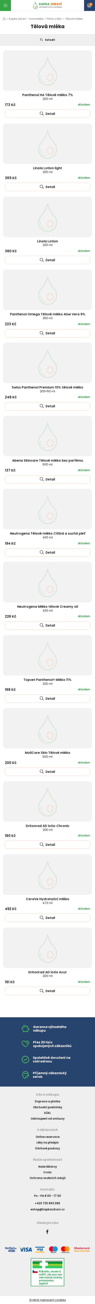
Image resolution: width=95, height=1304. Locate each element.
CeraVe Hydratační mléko (47, 901)
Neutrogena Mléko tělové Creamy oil (47, 608)
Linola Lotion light (47, 170)
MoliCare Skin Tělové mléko (47, 754)
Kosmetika (36, 18)
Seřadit (47, 40)
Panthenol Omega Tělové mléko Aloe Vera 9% (47, 316)
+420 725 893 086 (47, 1203)
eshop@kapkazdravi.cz (48, 1209)
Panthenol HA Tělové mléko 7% (47, 97)
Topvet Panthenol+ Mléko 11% (47, 681)
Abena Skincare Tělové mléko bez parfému (47, 462)
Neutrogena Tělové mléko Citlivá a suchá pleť (47, 535)
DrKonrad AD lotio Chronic (47, 828)
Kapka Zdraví (17, 18)
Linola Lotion (47, 243)
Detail (47, 114)
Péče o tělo (54, 18)
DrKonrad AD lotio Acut (47, 974)
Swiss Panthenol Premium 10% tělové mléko (47, 389)
